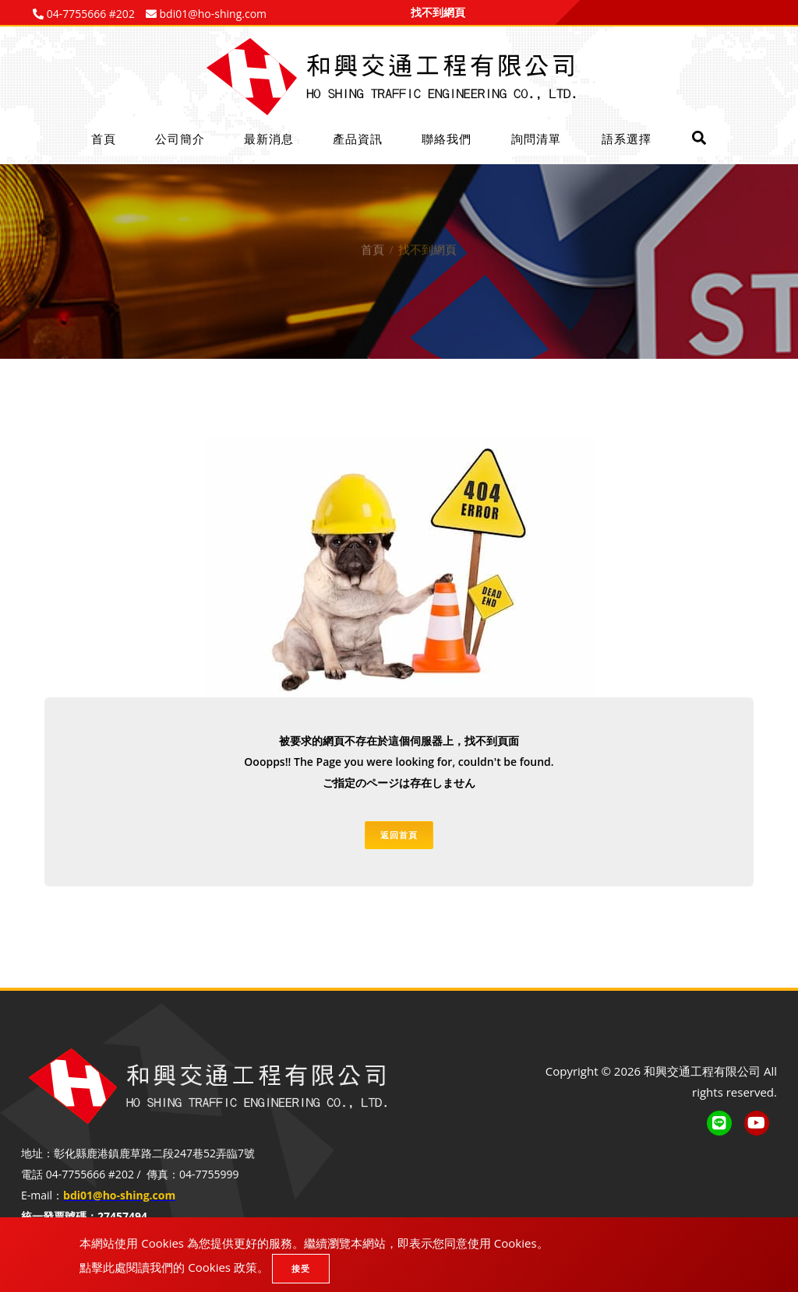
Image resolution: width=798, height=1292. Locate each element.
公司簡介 (180, 138)
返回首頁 (399, 835)
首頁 (103, 138)
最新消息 (269, 138)
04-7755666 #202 (89, 13)
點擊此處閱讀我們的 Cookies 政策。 (174, 1267)
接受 (300, 1268)
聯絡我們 (446, 138)
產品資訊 (358, 138)
